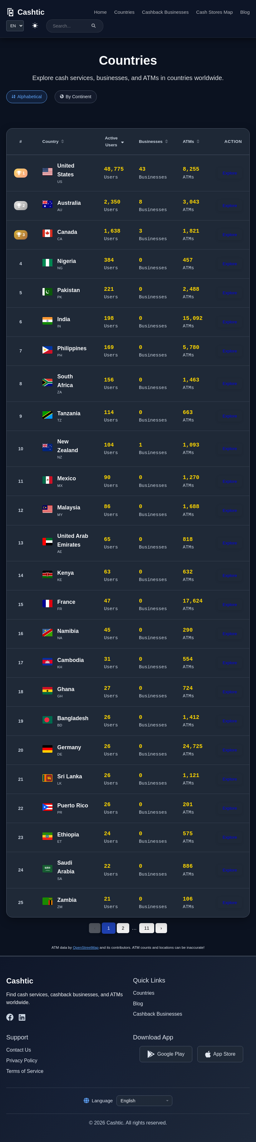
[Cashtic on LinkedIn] (22, 1017)
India (63, 319)
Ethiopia (68, 834)
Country (53, 141)
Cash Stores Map (214, 12)
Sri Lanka (69, 776)
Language (98, 1101)
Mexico (66, 478)
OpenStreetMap (85, 947)
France (66, 602)
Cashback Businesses (165, 12)
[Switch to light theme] (35, 26)
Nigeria (66, 261)
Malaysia (68, 507)
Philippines (72, 348)
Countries (124, 12)
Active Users (114, 141)
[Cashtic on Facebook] (10, 1017)
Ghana (66, 689)
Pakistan (68, 290)
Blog (245, 12)
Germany (69, 747)
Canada (67, 232)
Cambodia (70, 660)
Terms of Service (24, 1071)
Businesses (153, 141)
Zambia (67, 900)
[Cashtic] (25, 12)
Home (100, 12)
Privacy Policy (21, 1060)
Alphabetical (27, 96)
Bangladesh (73, 718)
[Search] (93, 26)
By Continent (75, 96)
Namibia (68, 631)
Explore (230, 173)
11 (146, 928)
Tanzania (69, 413)
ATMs (191, 141)
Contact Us (18, 1050)
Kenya (65, 573)
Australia (69, 203)
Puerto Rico (72, 805)
